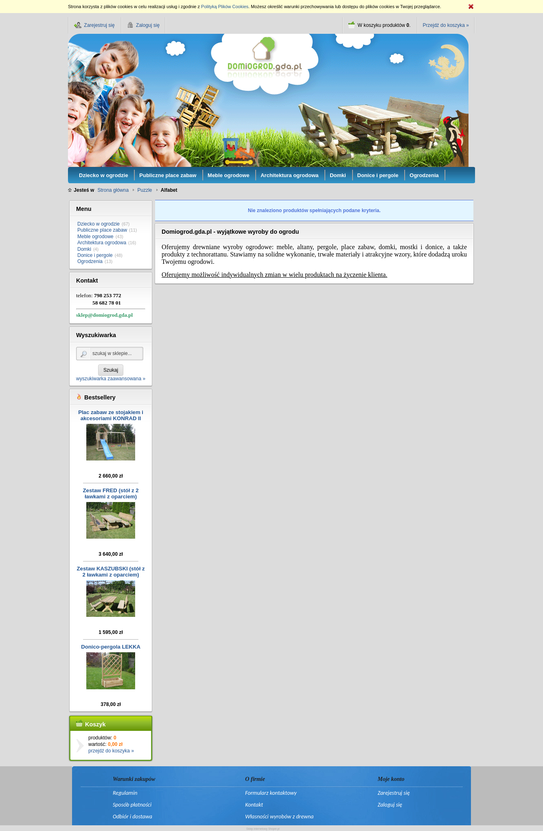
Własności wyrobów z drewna (279, 816)
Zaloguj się (390, 804)
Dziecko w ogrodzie (98, 224)
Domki (84, 249)
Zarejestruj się (394, 792)
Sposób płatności (132, 804)
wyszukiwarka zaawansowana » (110, 379)
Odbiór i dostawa (132, 816)
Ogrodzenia (90, 261)
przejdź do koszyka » (111, 751)
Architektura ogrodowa (101, 243)
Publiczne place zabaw (102, 230)
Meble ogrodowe (95, 236)
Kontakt (254, 804)
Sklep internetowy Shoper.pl (263, 828)
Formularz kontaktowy (270, 792)
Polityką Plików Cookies (224, 6)
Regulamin (125, 792)
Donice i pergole (95, 255)
